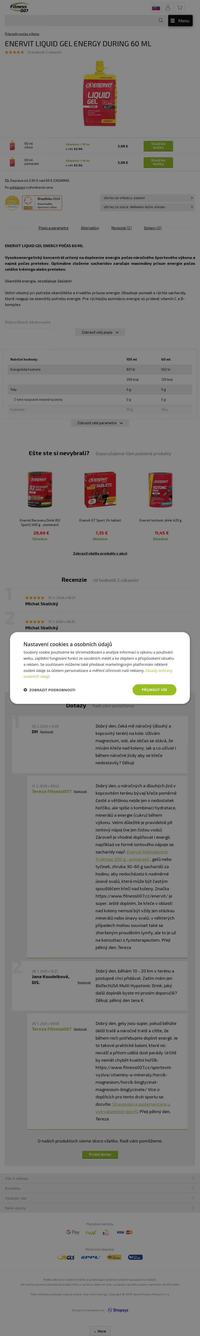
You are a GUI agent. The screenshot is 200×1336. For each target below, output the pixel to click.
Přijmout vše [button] (154, 689)
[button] (49, 690)
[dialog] (100, 668)
